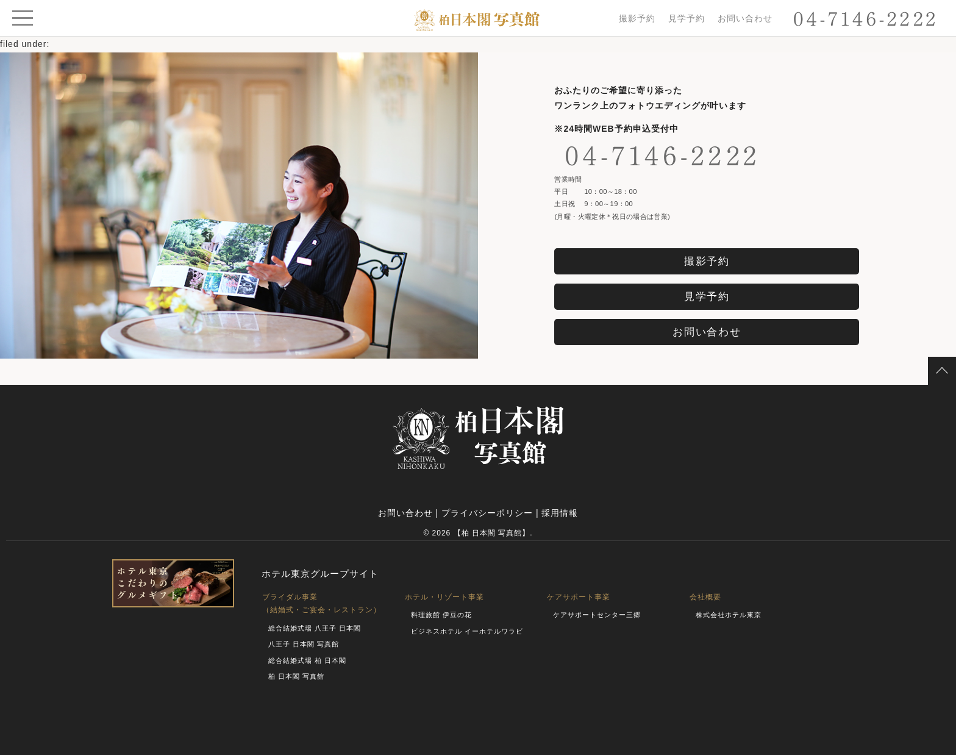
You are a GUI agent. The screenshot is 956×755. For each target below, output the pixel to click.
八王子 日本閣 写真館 (303, 644)
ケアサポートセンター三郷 (597, 614)
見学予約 (686, 18)
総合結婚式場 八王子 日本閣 (314, 628)
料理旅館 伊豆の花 (441, 614)
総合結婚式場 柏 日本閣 (307, 660)
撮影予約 (637, 18)
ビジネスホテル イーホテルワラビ (467, 631)
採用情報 (559, 513)
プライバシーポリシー (487, 513)
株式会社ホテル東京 (729, 614)
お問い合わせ (745, 18)
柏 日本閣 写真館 (296, 676)
